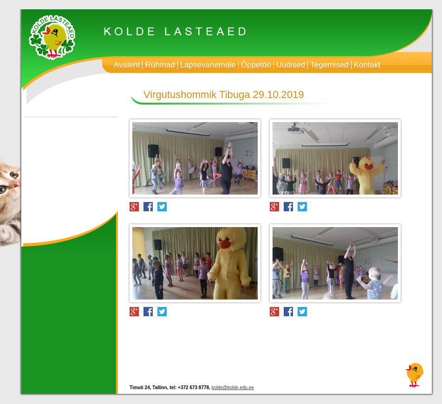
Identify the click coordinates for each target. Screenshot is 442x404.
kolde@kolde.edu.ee (233, 387)
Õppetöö (256, 64)
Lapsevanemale (208, 64)
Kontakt (367, 64)
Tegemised (329, 64)
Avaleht (127, 64)
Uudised (290, 64)
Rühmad (160, 64)
